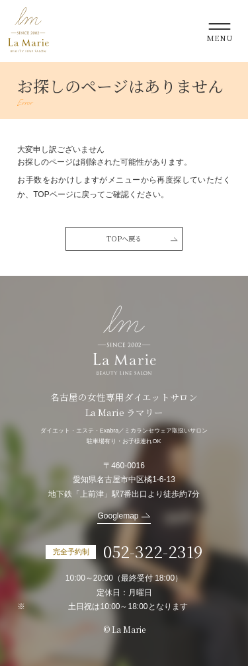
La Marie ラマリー (28, 29)
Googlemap (117, 515)
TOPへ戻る (124, 238)
